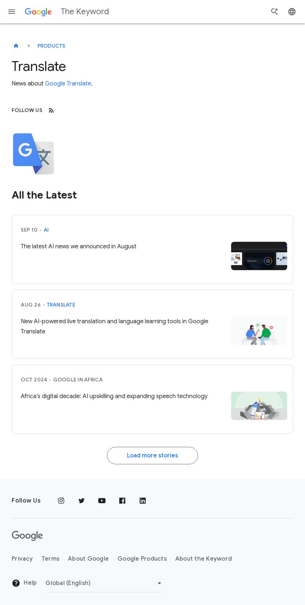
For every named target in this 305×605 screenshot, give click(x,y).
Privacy (22, 558)
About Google (88, 558)
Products (51, 46)
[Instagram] (61, 500)
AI (46, 230)
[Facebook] (122, 500)
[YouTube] (102, 500)
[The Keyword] (16, 46)
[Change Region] (104, 583)
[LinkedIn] (142, 500)
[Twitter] (81, 500)
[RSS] (51, 110)
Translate (61, 304)
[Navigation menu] (11, 11)
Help (24, 583)
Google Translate (68, 83)
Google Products (142, 558)
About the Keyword (203, 558)
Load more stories (152, 455)
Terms (50, 558)
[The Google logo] (27, 536)
